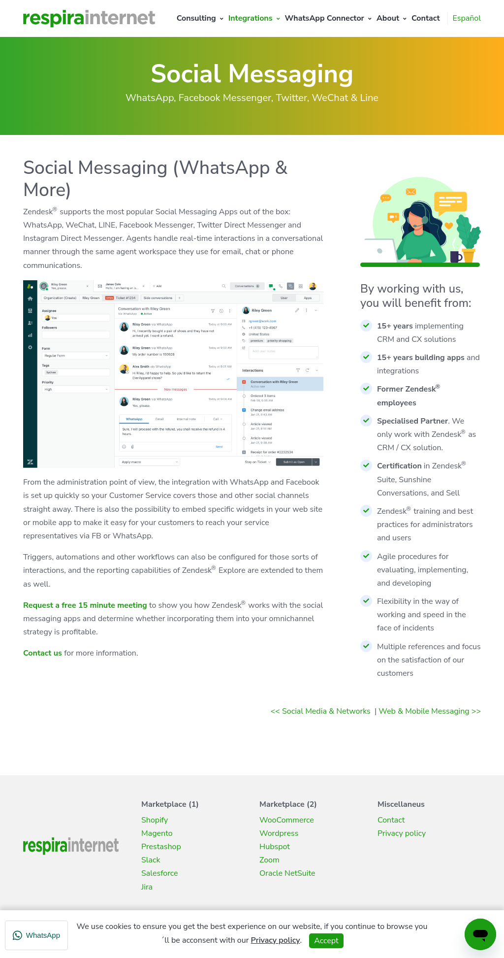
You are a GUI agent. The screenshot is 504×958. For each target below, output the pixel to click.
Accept (326, 940)
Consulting (196, 18)
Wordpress (278, 833)
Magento (157, 833)
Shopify (154, 820)
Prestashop (161, 846)
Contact (425, 18)
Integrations (250, 18)
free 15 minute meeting (104, 605)
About (388, 18)
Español (467, 18)
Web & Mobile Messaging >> (429, 711)
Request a (42, 605)
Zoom (269, 860)
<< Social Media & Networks (322, 711)
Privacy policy (402, 833)
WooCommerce (286, 820)
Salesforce (159, 873)
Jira (147, 887)
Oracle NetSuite (287, 873)
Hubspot (274, 846)
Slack (150, 860)
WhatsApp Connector (324, 18)
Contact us (42, 653)
